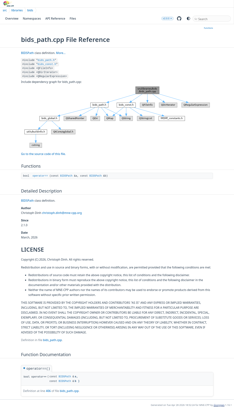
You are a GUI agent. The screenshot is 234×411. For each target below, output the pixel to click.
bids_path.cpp (52, 340)
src (5, 10)
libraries (17, 10)
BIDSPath (27, 53)
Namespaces (32, 18)
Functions (208, 28)
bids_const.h (47, 64)
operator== (40, 175)
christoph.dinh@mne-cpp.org (62, 213)
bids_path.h (46, 60)
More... (61, 53)
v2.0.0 (166, 18)
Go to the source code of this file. (43, 154)
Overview (11, 18)
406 (48, 391)
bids (30, 10)
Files (73, 18)
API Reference (55, 18)
